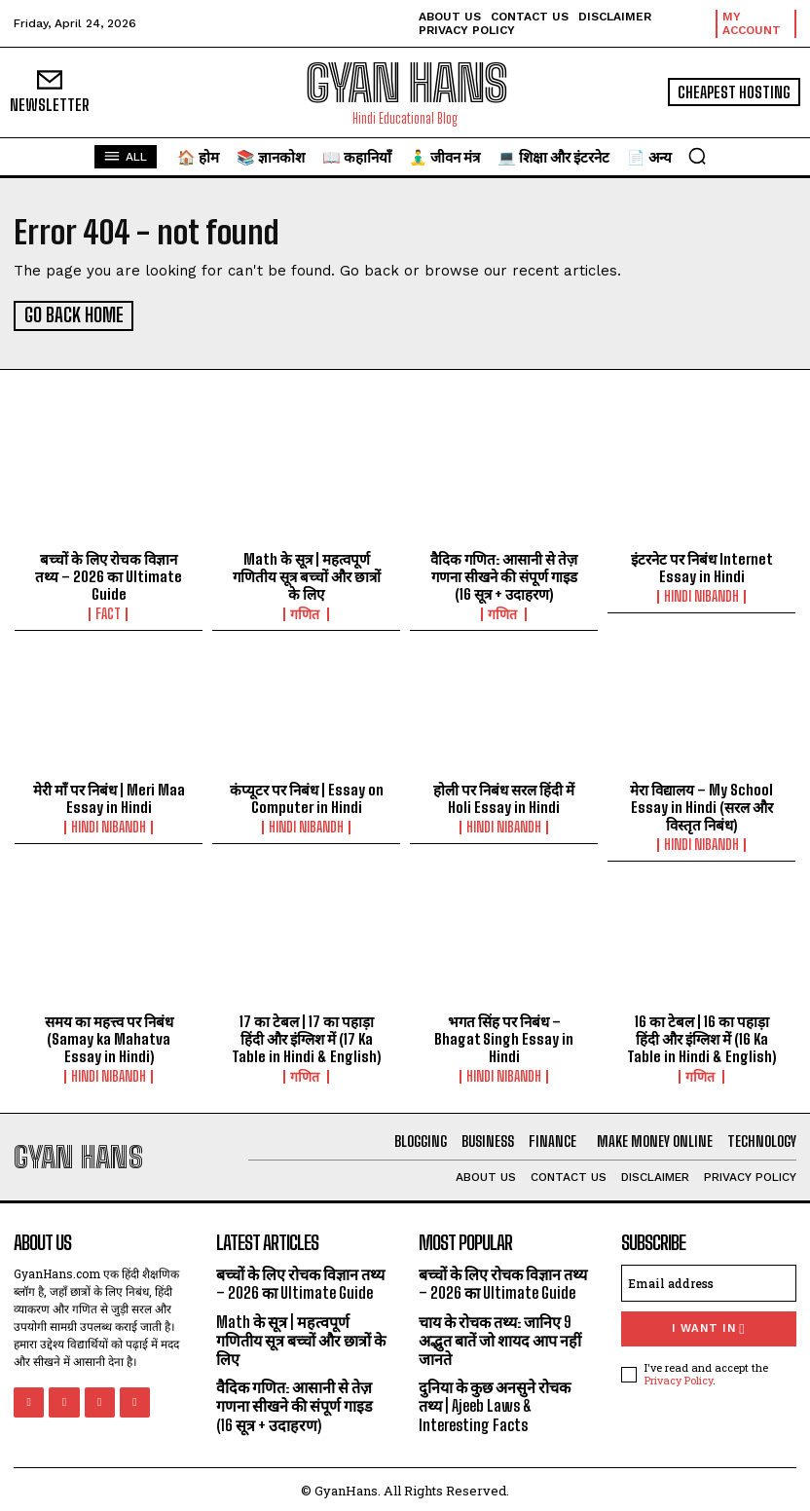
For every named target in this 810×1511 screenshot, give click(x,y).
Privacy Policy (678, 1376)
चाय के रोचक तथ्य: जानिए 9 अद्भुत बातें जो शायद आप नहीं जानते (500, 1336)
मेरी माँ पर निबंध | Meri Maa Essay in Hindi (108, 795)
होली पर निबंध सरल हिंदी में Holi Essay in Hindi (503, 795)
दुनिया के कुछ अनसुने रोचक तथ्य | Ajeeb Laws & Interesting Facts (495, 1402)
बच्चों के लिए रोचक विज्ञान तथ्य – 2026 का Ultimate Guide (109, 573)
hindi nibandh (701, 594)
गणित (306, 611)
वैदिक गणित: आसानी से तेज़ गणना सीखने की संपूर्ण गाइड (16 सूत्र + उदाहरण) (503, 573)
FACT (109, 611)
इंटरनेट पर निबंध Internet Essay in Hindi (702, 564)
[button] (697, 155)
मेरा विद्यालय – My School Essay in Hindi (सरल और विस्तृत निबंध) (701, 804)
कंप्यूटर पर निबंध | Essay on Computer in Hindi (307, 795)
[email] (708, 1280)
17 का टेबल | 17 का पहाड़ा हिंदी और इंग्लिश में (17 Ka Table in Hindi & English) (307, 1036)
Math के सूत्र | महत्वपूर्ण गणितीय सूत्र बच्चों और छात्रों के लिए (307, 573)
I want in (708, 1325)
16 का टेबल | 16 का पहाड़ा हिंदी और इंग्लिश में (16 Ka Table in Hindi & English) (702, 1036)
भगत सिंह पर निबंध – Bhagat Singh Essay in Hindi (503, 1036)
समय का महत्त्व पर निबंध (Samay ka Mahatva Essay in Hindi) (109, 1036)
